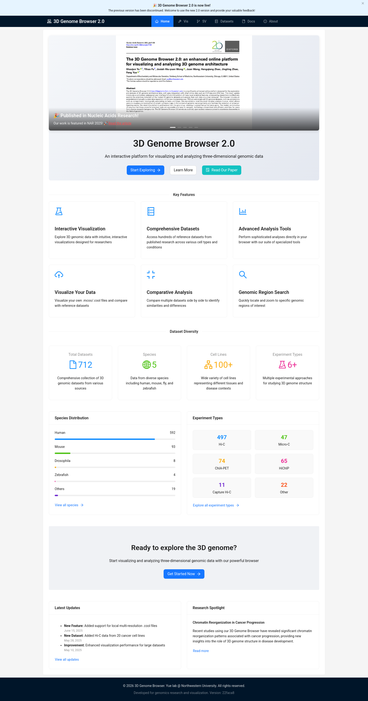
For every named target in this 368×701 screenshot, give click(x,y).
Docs (251, 21)
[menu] (216, 21)
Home (165, 21)
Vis (186, 21)
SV (204, 21)
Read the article (119, 123)
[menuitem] (162, 21)
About (273, 21)
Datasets (226, 21)
